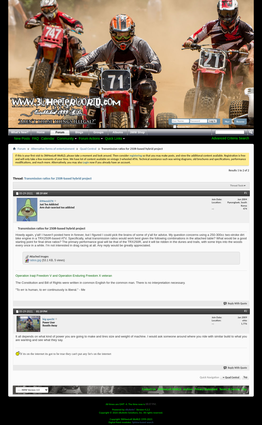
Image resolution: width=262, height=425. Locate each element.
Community (65, 138)
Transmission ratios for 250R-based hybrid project (58, 178)
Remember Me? (181, 126)
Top (245, 377)
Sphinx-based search (142, 422)
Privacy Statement (206, 389)
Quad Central (88, 148)
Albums (118, 132)
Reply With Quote (235, 303)
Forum (60, 132)
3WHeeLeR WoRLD (169, 389)
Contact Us (149, 389)
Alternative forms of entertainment (52, 148)
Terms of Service (229, 389)
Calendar (48, 138)
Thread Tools (236, 185)
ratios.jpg (35, 260)
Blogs (79, 132)
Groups (99, 132)
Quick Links (113, 138)
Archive (188, 389)
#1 (245, 193)
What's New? (19, 132)
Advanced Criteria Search (230, 138)
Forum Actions (89, 138)
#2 (245, 311)
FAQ (35, 138)
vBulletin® (130, 409)
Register (240, 121)
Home (41, 132)
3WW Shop (137, 132)
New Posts (22, 138)
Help (227, 121)
